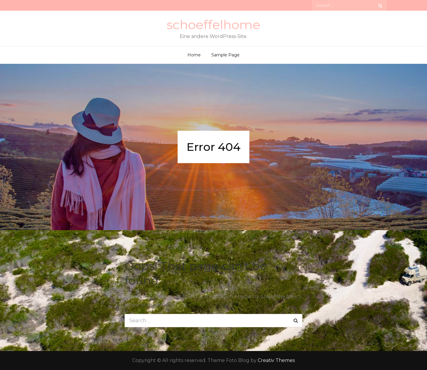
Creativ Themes (276, 360)
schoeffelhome (213, 24)
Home (194, 55)
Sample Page (225, 55)
